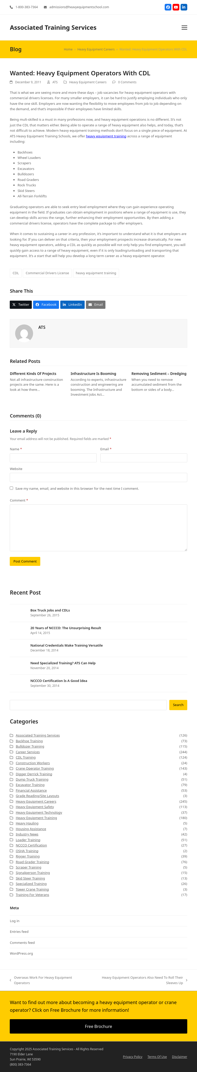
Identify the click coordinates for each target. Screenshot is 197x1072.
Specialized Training (31, 883)
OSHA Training (27, 851)
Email (106, 449)
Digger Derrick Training (34, 774)
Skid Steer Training (30, 878)
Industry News (27, 834)
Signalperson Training (33, 872)
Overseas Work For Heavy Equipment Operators (41, 980)
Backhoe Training (29, 741)
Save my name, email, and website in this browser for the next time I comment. (77, 488)
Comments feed (22, 942)
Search (178, 704)
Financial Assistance (31, 790)
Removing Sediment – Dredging (159, 373)
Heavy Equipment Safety (35, 806)
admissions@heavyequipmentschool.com (79, 7)
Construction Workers (33, 763)
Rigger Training (28, 856)
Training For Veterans (32, 894)
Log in (14, 920)
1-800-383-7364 (26, 7)
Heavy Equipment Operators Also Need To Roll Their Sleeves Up (138, 980)
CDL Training (26, 757)
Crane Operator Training (35, 768)
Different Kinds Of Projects (33, 373)
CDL (16, 273)
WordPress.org (21, 953)
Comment (19, 500)
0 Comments (127, 82)
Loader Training (28, 840)
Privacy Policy (132, 1057)
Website (16, 468)
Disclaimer (179, 1057)
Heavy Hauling (27, 823)
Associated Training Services (53, 27)
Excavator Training (30, 784)
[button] (184, 27)
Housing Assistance (31, 828)
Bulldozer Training (30, 746)
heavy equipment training (106, 136)
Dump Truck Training (32, 779)
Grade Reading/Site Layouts (37, 795)
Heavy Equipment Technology (39, 812)
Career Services (28, 752)
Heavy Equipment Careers (88, 82)
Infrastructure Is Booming (93, 373)
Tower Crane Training (32, 889)
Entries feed (19, 931)
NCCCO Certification (31, 845)
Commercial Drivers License (47, 273)
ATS (55, 82)
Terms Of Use (157, 1057)
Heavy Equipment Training (36, 817)
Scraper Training (28, 867)
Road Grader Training (32, 862)
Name (16, 449)
